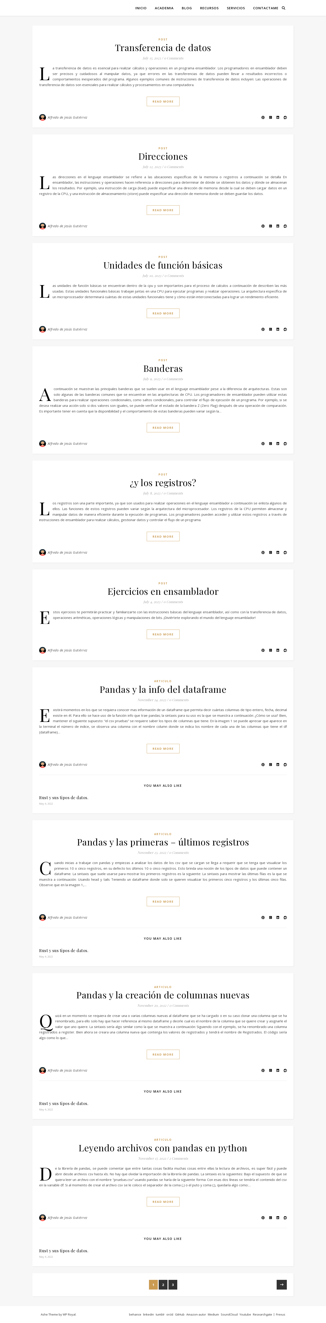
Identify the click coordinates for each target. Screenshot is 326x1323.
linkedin (148, 1314)
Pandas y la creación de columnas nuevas (163, 995)
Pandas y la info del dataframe (163, 689)
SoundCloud (229, 1314)
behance (135, 1314)
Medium (213, 1314)
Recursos (209, 8)
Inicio (141, 8)
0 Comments (173, 58)
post (163, 39)
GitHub (180, 1314)
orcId (169, 1314)
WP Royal (69, 1314)
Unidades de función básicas (163, 265)
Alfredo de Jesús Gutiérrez (67, 117)
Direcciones (163, 156)
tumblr (160, 1314)
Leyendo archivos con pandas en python (163, 1148)
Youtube (245, 1314)
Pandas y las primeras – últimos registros (163, 842)
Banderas (163, 368)
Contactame (265, 8)
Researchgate (262, 1314)
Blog (187, 8)
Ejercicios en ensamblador (163, 591)
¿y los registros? (163, 482)
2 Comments (178, 1158)
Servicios (236, 8)
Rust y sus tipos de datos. (63, 797)
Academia (164, 8)
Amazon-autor (196, 1314)
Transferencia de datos (163, 47)
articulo (163, 681)
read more (163, 101)
